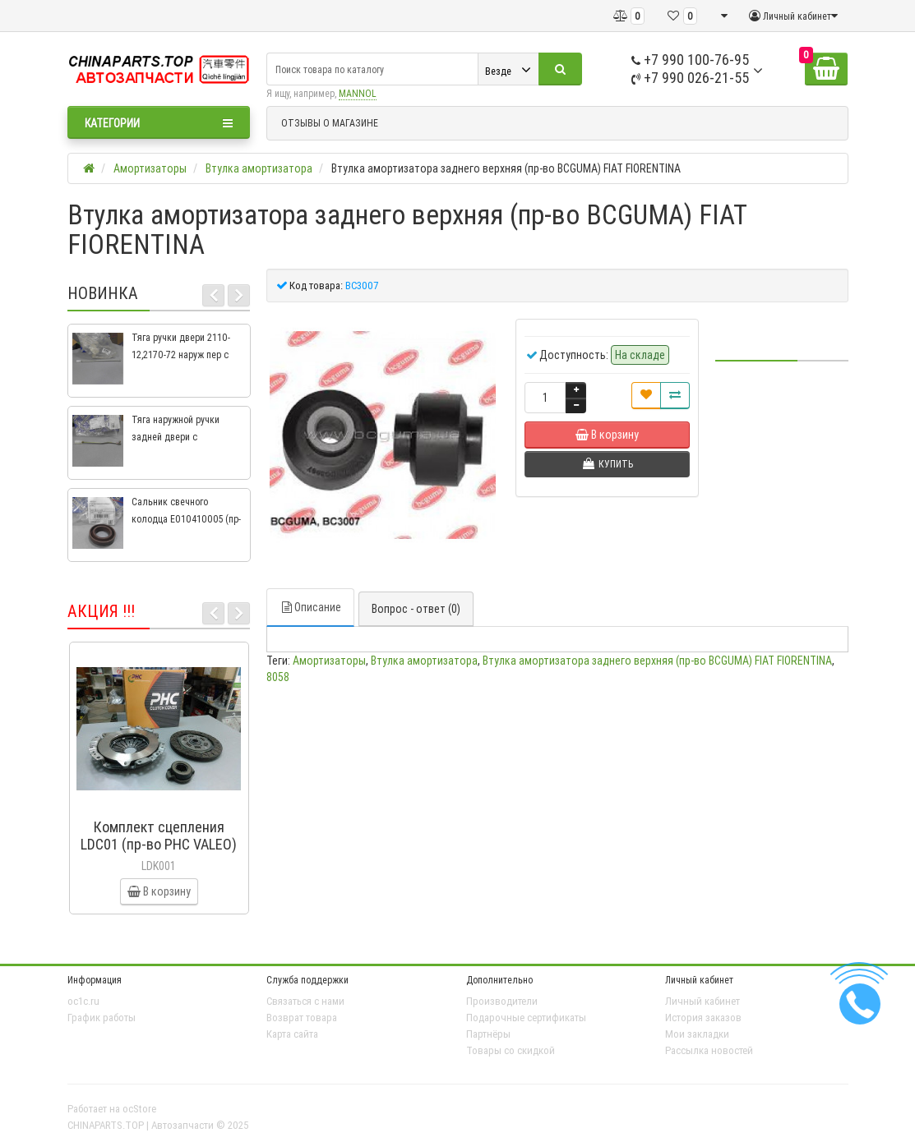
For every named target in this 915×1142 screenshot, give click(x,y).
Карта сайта (292, 1034)
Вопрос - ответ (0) (416, 608)
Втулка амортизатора (424, 660)
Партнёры (488, 1034)
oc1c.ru (83, 1001)
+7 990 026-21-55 (690, 77)
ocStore (139, 1109)
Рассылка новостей (709, 1050)
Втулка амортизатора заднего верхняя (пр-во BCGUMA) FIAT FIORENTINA (657, 660)
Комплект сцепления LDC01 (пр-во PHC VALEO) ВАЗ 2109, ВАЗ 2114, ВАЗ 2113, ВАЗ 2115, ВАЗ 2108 (159, 852)
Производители (502, 1001)
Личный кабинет (702, 1001)
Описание (310, 607)
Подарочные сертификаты (526, 1018)
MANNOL (358, 93)
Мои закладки (697, 1034)
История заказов (703, 1018)
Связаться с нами (305, 1001)
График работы (101, 1018)
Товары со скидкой (510, 1050)
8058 (277, 677)
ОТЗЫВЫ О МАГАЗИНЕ (329, 123)
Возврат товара (301, 1018)
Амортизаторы (329, 660)
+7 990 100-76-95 (690, 59)
